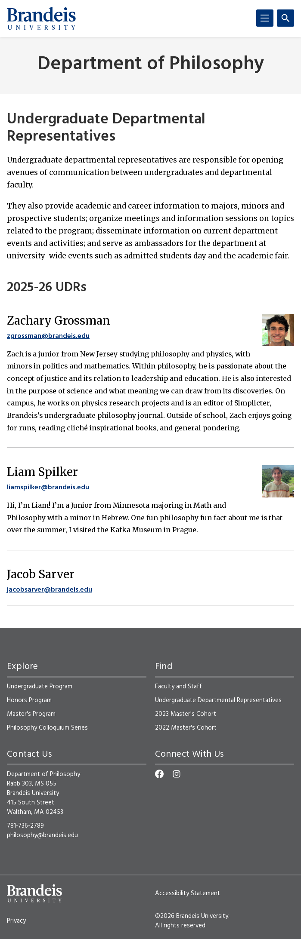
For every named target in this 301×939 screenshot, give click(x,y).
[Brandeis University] (41, 18)
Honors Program (29, 700)
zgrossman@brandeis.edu (48, 336)
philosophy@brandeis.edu (42, 835)
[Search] (285, 18)
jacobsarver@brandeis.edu (49, 589)
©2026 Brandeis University (191, 916)
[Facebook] (159, 774)
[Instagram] (176, 774)
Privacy (16, 921)
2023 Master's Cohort (185, 714)
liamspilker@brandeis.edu (48, 487)
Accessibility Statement (187, 893)
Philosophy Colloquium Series (47, 728)
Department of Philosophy (150, 64)
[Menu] (264, 18)
